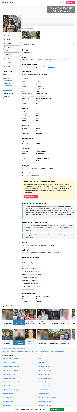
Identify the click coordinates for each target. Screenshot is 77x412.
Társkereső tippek (59, 351)
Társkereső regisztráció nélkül (47, 397)
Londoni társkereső (44, 386)
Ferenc (18, 341)
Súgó (51, 351)
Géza (6, 321)
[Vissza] (4, 316)
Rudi (53, 321)
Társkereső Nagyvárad (8, 378)
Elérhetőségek (5, 351)
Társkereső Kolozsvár (8, 374)
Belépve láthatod (7, 80)
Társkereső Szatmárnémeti (10, 386)
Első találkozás (43, 362)
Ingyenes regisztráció (31, 196)
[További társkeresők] (72, 316)
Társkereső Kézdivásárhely (10, 390)
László (18, 321)
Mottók (40, 358)
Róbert (30, 341)
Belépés (62, 2)
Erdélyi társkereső (7, 397)
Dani (5, 341)
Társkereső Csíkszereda (9, 362)
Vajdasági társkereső (44, 382)
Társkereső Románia (44, 405)
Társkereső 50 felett (44, 366)
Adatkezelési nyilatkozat (31, 351)
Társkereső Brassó (7, 393)
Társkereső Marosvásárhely (10, 358)
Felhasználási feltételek (17, 351)
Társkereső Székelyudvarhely (10, 366)
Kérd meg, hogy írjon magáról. (60, 59)
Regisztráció (70, 2)
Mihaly (64, 321)
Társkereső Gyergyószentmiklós (11, 382)
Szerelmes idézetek (7, 401)
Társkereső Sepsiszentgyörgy (10, 370)
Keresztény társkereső (45, 370)
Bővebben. (45, 409)
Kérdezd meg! (51, 67)
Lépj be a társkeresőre (28, 289)
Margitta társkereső (41, 89)
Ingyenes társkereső (44, 401)
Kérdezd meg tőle (27, 168)
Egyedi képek (6, 405)
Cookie (47, 351)
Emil (53, 341)
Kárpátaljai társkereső (45, 378)
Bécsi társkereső (43, 390)
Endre (64, 341)
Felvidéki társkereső (44, 374)
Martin (41, 321)
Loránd (30, 321)
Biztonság (41, 351)
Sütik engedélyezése (57, 409)
